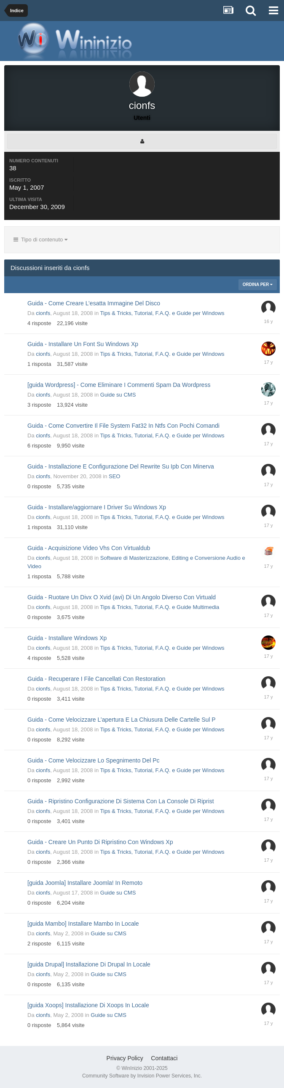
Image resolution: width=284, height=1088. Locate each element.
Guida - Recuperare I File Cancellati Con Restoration (96, 678)
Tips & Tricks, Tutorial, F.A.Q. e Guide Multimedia (160, 607)
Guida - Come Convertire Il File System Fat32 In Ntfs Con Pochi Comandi (123, 425)
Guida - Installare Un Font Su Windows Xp (82, 344)
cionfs (43, 313)
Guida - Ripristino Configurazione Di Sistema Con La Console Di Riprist (120, 801)
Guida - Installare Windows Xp (67, 638)
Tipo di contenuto (40, 239)
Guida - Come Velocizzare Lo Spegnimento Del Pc (93, 760)
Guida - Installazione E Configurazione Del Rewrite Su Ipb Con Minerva (120, 466)
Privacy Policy (125, 1058)
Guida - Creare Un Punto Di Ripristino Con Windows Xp (100, 842)
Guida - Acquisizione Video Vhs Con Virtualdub (88, 548)
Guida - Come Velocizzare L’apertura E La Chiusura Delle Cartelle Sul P (121, 719)
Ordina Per (258, 284)
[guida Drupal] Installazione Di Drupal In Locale (88, 964)
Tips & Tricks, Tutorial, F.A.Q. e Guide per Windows (162, 313)
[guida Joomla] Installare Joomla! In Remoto (84, 882)
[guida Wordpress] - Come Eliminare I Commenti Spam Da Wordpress (118, 384)
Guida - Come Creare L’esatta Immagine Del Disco (93, 303)
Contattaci (164, 1058)
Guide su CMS (118, 395)
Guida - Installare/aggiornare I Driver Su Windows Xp (96, 507)
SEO (114, 476)
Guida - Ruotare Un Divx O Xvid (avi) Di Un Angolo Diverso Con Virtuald (121, 597)
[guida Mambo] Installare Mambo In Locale (83, 923)
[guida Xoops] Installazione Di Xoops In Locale (88, 1005)
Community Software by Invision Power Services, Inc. (142, 1076)
